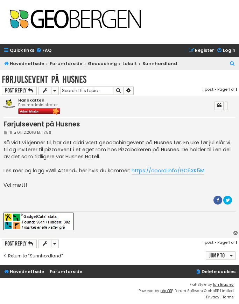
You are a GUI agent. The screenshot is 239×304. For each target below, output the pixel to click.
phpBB (166, 290)
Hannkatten (31, 100)
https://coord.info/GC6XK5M (168, 170)
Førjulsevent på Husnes (44, 79)
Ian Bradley (223, 284)
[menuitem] (43, 50)
